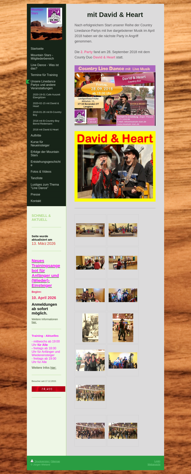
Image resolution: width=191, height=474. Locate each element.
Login (157, 461)
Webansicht (154, 464)
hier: (53, 367)
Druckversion (40, 461)
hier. (34, 322)
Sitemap (55, 461)
